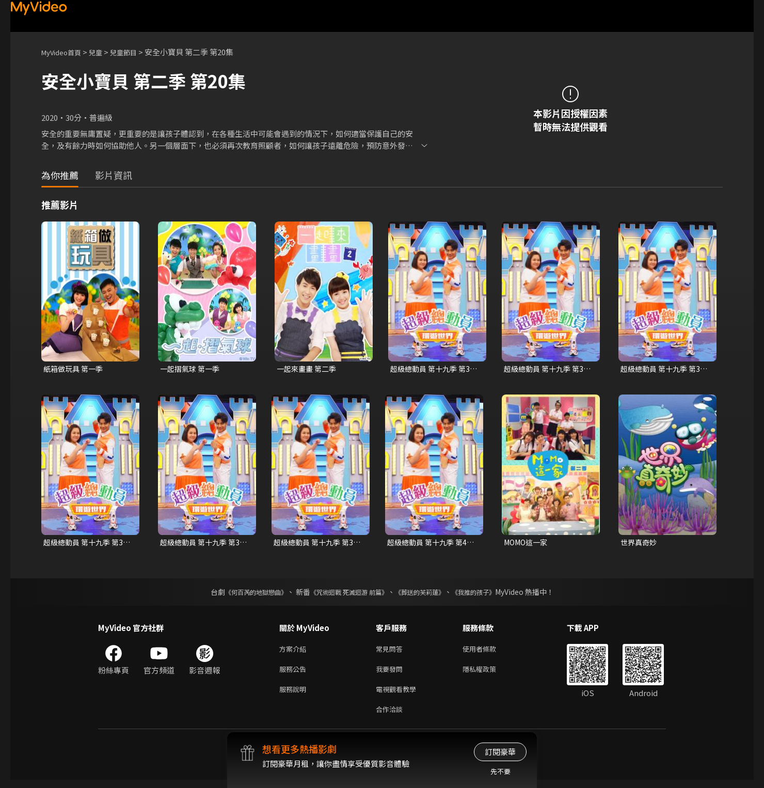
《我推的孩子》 (489, 594)
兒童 (104, 51)
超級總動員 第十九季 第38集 (204, 543)
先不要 (500, 771)
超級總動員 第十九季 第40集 (431, 543)
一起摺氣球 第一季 (192, 369)
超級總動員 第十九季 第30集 (434, 369)
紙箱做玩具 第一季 (75, 369)
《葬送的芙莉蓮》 (427, 594)
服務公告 (294, 673)
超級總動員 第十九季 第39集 (318, 543)
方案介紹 (294, 651)
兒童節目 (134, 51)
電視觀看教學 (399, 694)
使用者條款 (488, 651)
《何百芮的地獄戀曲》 (242, 594)
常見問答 (391, 651)
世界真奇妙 (639, 543)
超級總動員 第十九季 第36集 (664, 369)
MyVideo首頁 (64, 51)
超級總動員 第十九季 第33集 (548, 369)
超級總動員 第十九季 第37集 (87, 543)
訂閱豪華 (500, 751)
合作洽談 (391, 716)
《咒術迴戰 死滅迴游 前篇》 (346, 594)
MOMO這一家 (528, 543)
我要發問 (391, 673)
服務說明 (294, 694)
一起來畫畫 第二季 (308, 369)
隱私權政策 (488, 673)
